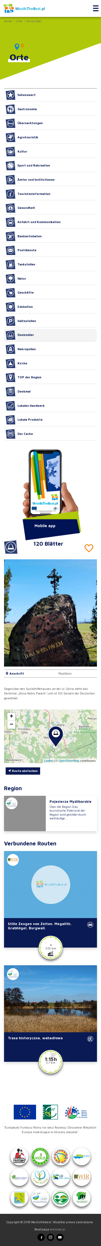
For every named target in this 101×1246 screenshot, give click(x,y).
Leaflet (48, 760)
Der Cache (19, 434)
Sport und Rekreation (28, 166)
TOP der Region (23, 377)
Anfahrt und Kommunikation (33, 222)
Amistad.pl (57, 1229)
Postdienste (21, 250)
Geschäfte (20, 293)
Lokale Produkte (24, 420)
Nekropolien (21, 349)
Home (8, 21)
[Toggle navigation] (95, 8)
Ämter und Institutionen (30, 179)
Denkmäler (34, 21)
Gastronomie (21, 109)
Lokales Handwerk (25, 406)
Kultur (16, 151)
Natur (16, 278)
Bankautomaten (24, 236)
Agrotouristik (22, 137)
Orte (19, 21)
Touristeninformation (28, 194)
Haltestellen (21, 321)
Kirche (16, 363)
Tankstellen (20, 264)
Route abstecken (23, 770)
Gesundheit (20, 208)
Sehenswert (21, 95)
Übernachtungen (24, 123)
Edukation (19, 307)
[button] (89, 613)
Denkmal (18, 391)
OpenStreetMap (68, 760)
